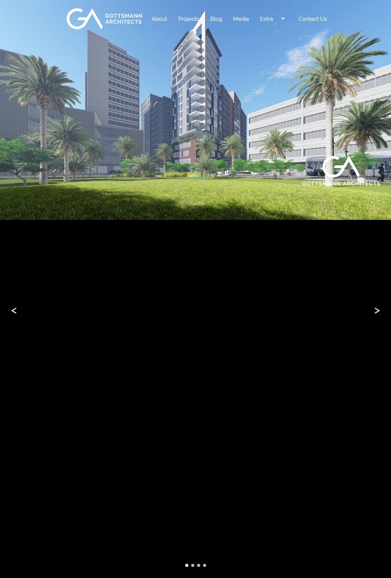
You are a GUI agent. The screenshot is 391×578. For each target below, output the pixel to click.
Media (241, 18)
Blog (216, 18)
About (159, 18)
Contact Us (313, 18)
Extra (273, 12)
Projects (188, 18)
